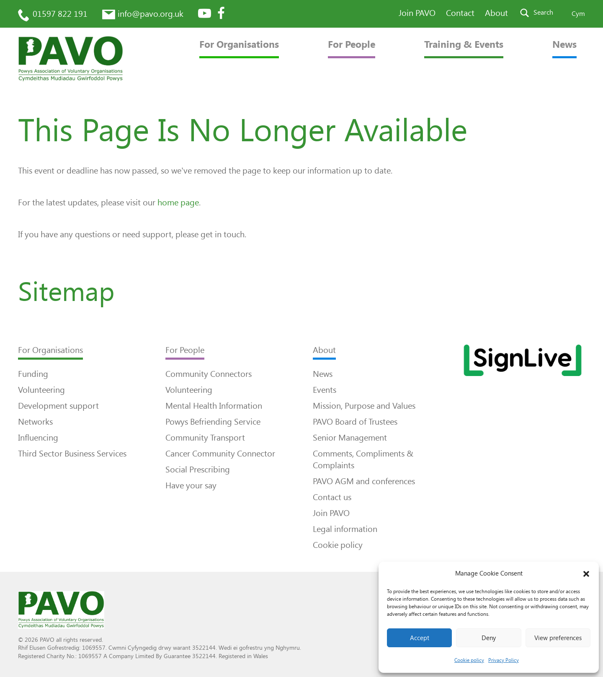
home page (178, 202)
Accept (419, 638)
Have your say (190, 485)
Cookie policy (469, 660)
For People (351, 44)
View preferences (558, 638)
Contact (460, 13)
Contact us (332, 497)
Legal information (345, 529)
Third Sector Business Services (72, 454)
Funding (33, 374)
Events (324, 390)
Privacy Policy (503, 660)
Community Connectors (208, 374)
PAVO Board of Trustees (355, 422)
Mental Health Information (213, 406)
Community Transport (205, 438)
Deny (489, 638)
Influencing (38, 438)
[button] (586, 574)
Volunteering (41, 390)
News (564, 44)
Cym (578, 14)
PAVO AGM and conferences (364, 481)
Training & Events (463, 44)
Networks (35, 422)
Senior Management (350, 438)
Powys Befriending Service (212, 422)
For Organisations (239, 44)
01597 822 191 (60, 14)
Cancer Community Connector (220, 454)
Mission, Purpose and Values (364, 406)
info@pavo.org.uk (150, 14)
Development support (58, 406)
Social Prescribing (197, 469)
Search (543, 12)
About (496, 13)
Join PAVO (417, 13)
